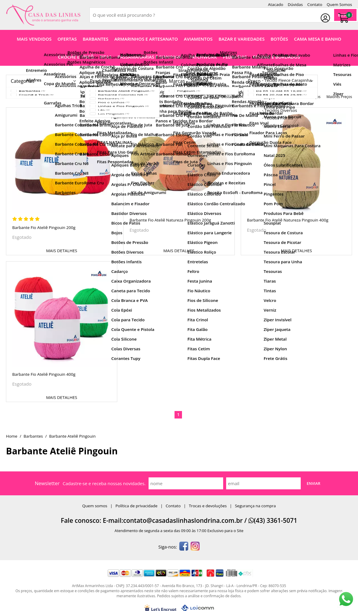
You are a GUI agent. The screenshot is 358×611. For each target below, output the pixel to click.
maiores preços (339, 96)
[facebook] (183, 547)
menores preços (307, 96)
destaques (230, 96)
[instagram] (195, 547)
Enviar (313, 483)
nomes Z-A (278, 96)
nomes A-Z (254, 96)
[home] (43, 15)
